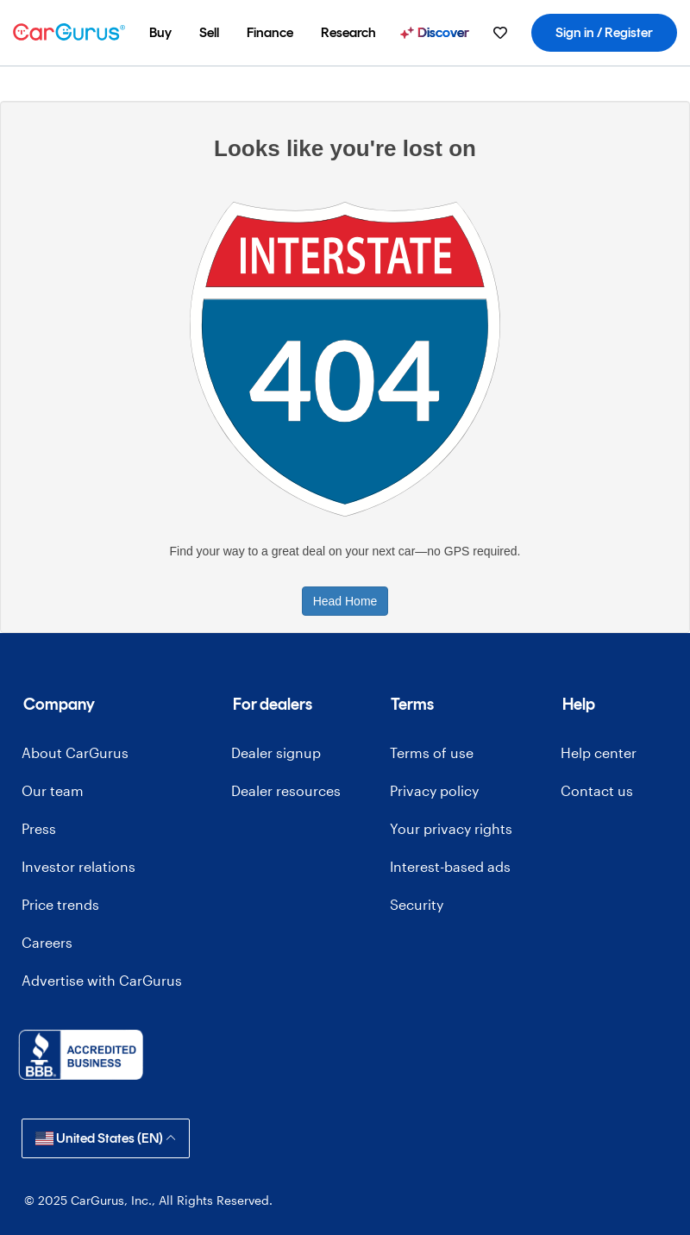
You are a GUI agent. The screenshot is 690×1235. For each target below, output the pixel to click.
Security (416, 904)
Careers (47, 942)
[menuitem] (160, 32)
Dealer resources (286, 790)
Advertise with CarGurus (102, 980)
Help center (599, 752)
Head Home (345, 601)
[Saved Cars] (500, 33)
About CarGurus (75, 752)
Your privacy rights (451, 828)
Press (39, 828)
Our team (53, 790)
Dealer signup (276, 752)
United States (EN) (105, 1138)
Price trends (60, 904)
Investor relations (78, 866)
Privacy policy (434, 790)
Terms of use (432, 752)
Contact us (597, 790)
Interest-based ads (450, 866)
